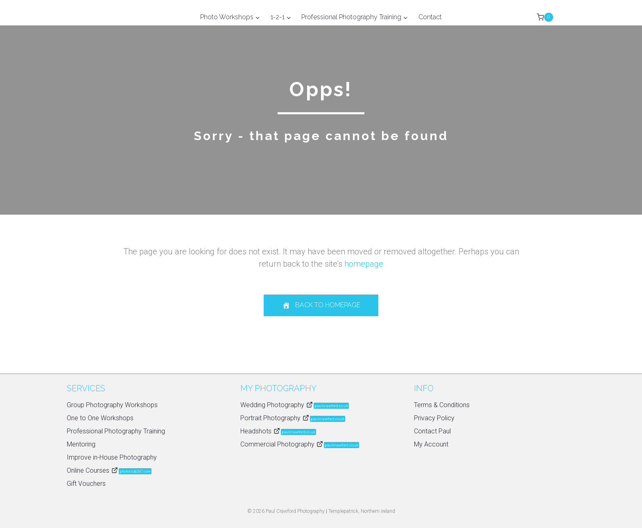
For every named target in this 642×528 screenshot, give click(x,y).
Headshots (278, 431)
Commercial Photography (299, 444)
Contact (430, 17)
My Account (431, 444)
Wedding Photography (294, 405)
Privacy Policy (434, 418)
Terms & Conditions (442, 405)
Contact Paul (432, 431)
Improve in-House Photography (112, 457)
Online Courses (109, 470)
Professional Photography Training (116, 431)
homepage (363, 264)
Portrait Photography (292, 418)
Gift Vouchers (86, 483)
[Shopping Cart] (544, 17)
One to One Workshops (100, 418)
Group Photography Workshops (112, 405)
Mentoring (81, 444)
